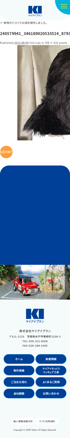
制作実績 (19, 370)
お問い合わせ (51, 393)
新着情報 (51, 359)
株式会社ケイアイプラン (35, 11)
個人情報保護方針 (23, 421)
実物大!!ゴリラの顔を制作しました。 (23, 23)
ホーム (19, 359)
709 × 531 (51, 43)
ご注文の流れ (19, 382)
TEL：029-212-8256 (35, 341)
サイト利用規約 (47, 421)
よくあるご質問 (51, 382)
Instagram (39, 408)
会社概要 (19, 393)
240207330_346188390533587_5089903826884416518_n (6, 152)
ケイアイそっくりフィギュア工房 (51, 370)
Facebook (31, 408)
